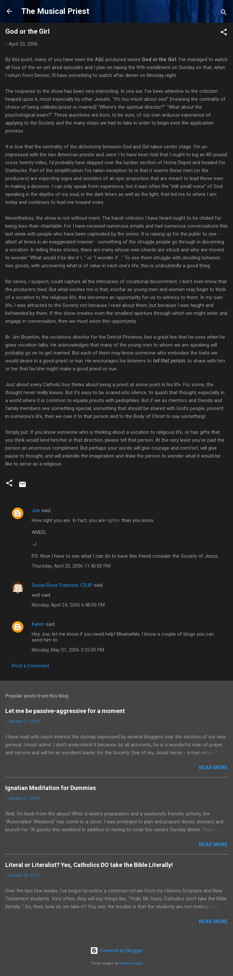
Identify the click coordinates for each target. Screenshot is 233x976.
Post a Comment (30, 666)
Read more (213, 767)
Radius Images (131, 963)
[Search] (224, 13)
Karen (38, 624)
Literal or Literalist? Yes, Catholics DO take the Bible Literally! (89, 864)
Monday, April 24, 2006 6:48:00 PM (68, 605)
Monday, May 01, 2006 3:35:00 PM (68, 650)
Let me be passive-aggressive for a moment (65, 710)
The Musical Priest (55, 11)
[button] (224, 33)
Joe (36, 510)
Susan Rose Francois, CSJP (62, 585)
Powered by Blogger (116, 951)
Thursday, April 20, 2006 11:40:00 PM (71, 566)
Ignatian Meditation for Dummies (50, 787)
